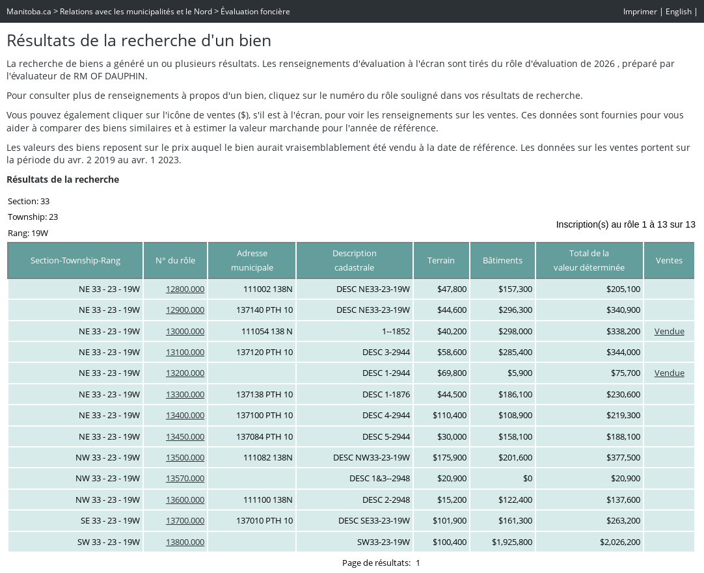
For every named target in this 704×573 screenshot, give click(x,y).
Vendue (669, 331)
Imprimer (640, 11)
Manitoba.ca (29, 11)
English (679, 11)
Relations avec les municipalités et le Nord (136, 11)
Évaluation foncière (255, 11)
